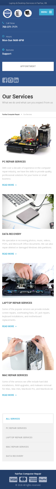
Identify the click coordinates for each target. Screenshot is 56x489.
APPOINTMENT (28, 66)
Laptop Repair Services (17, 302)
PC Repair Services (14, 161)
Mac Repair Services (15, 375)
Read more (8, 185)
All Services (13, 418)
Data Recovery (11, 234)
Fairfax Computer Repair (28, 473)
